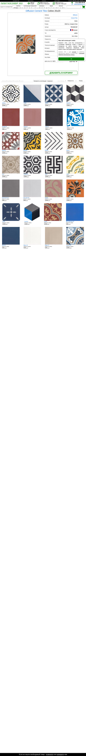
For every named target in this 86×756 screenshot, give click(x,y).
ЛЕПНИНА (41, 6)
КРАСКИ (61, 6)
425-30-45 (80, 2)
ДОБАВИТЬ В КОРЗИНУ (61, 73)
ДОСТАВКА (57, 0)
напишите (60, 754)
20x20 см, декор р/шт (11, 104)
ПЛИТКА (18, 6)
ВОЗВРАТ (71, 0)
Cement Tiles (74, 18)
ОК (71, 59)
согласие (74, 52)
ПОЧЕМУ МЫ (16, 0)
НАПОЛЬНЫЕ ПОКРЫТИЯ (30, 6)
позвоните (49, 754)
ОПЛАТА (44, 0)
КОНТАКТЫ (30, 0)
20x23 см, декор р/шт (32, 223)
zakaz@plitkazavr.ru (79, 4)
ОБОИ (51, 6)
